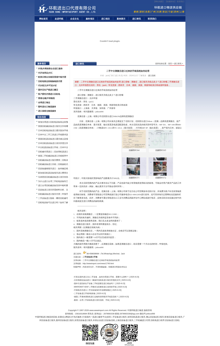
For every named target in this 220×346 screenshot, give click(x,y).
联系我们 (180, 1)
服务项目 (90, 19)
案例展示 (121, 19)
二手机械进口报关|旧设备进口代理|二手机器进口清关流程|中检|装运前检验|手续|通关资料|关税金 (77, 9)
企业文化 (74, 19)
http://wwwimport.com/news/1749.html (98, 263)
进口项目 (105, 19)
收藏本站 (170, 1)
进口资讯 (136, 19)
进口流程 (151, 75)
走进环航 (59, 19)
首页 (170, 64)
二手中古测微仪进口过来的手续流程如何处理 (127, 71)
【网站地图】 (158, 1)
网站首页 (43, 19)
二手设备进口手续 (90, 257)
